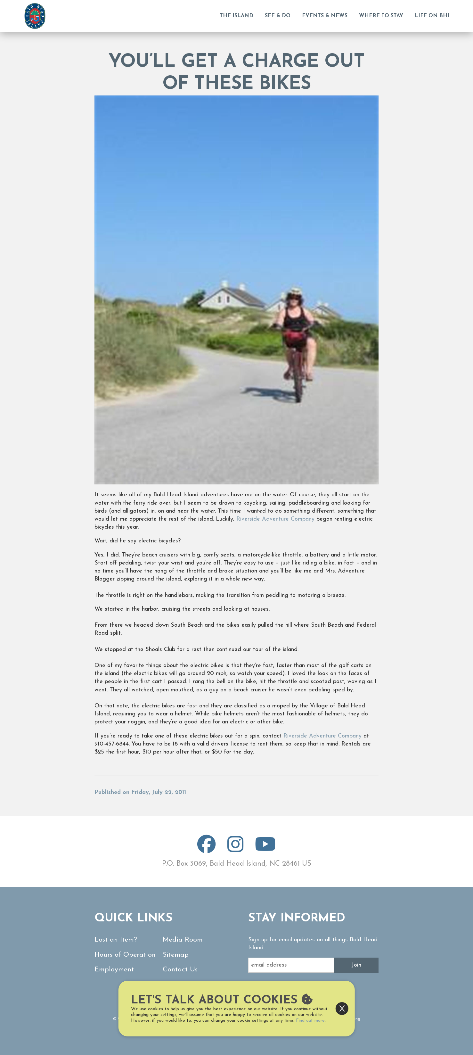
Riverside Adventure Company (276, 519)
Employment (114, 969)
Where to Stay (381, 16)
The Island (236, 16)
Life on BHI (432, 16)
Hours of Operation (125, 955)
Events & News (324, 16)
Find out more (310, 1020)
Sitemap (176, 955)
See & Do (277, 16)
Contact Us (180, 969)
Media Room (183, 939)
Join (356, 965)
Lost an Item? (115, 939)
